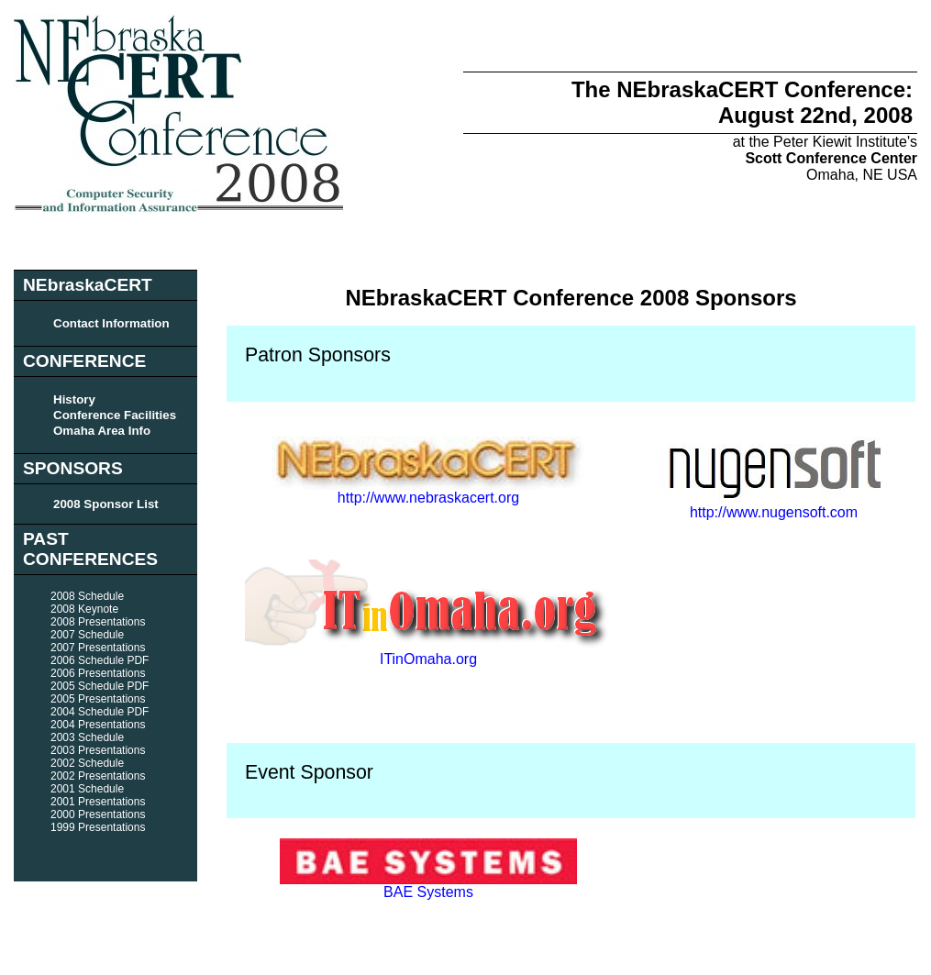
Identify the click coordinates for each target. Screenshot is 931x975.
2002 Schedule (87, 763)
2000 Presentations (97, 814)
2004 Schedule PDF (99, 711)
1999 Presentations (97, 827)
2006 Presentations (97, 673)
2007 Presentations (97, 647)
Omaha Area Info (101, 431)
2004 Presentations (97, 724)
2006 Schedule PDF (99, 660)
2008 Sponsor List (106, 504)
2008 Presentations (97, 621)
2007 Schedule (87, 634)
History (74, 399)
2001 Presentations (97, 801)
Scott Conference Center (831, 158)
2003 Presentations (97, 750)
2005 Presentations (97, 698)
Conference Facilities (114, 415)
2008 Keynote (84, 609)
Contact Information (111, 323)
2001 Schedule (87, 788)
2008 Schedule (87, 596)
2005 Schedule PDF (99, 686)
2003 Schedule (87, 737)
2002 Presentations (97, 776)
